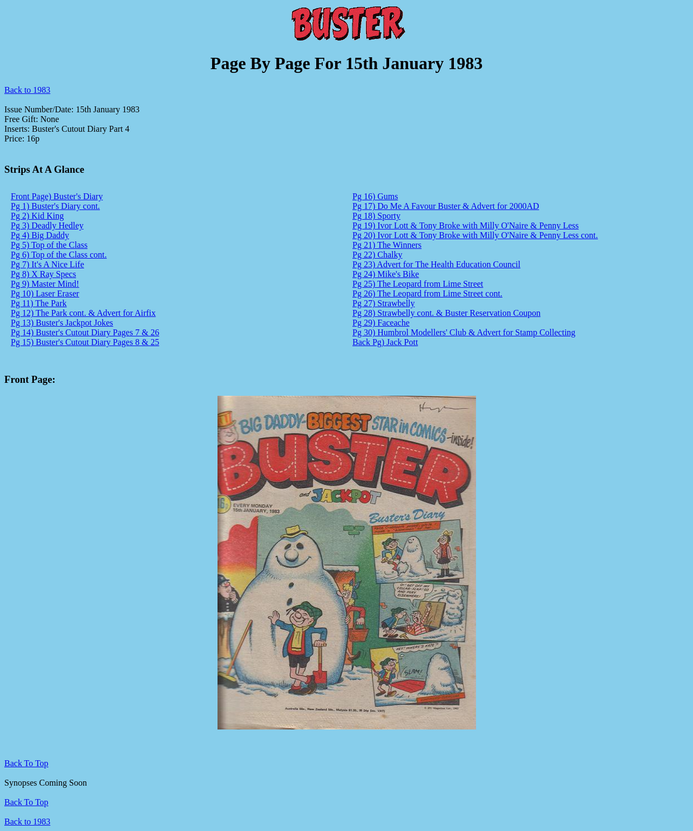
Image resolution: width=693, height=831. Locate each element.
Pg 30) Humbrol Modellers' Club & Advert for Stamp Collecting (463, 332)
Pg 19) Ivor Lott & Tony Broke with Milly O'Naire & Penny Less (465, 225)
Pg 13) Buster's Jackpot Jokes (62, 322)
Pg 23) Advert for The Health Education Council (436, 264)
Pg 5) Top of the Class (49, 244)
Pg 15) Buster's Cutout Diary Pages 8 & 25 (85, 342)
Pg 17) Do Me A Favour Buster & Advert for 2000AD (445, 206)
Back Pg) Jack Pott (385, 342)
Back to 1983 (27, 89)
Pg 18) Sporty (376, 215)
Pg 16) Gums (375, 196)
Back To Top (26, 802)
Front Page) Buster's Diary (57, 196)
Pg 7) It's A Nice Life (47, 264)
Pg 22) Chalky (377, 254)
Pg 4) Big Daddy (40, 235)
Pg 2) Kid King (37, 215)
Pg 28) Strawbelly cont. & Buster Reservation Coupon (446, 312)
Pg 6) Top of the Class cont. (59, 254)
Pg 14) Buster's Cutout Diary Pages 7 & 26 (85, 332)
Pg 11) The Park (39, 303)
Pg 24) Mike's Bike (385, 274)
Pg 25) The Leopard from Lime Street (417, 283)
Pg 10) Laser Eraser (45, 293)
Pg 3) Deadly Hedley (47, 225)
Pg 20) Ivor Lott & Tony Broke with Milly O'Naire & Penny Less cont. (475, 235)
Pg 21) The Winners (387, 244)
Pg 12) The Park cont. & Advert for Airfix (83, 312)
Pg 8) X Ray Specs (43, 274)
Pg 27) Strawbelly (383, 303)
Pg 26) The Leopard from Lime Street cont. (427, 293)
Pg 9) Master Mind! (45, 283)
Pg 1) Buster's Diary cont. (55, 206)
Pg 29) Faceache (381, 322)
